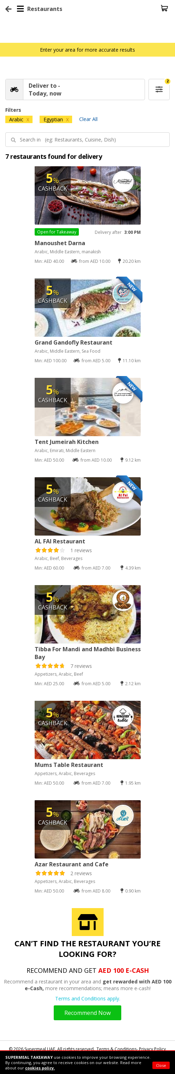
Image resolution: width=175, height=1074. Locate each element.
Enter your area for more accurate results (87, 49)
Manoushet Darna (60, 243)
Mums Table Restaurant (69, 765)
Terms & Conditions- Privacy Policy (131, 1049)
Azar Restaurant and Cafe (72, 864)
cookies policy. (40, 1067)
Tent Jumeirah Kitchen (67, 442)
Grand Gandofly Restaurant (73, 342)
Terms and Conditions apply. (87, 998)
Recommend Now (87, 1013)
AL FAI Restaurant (60, 541)
